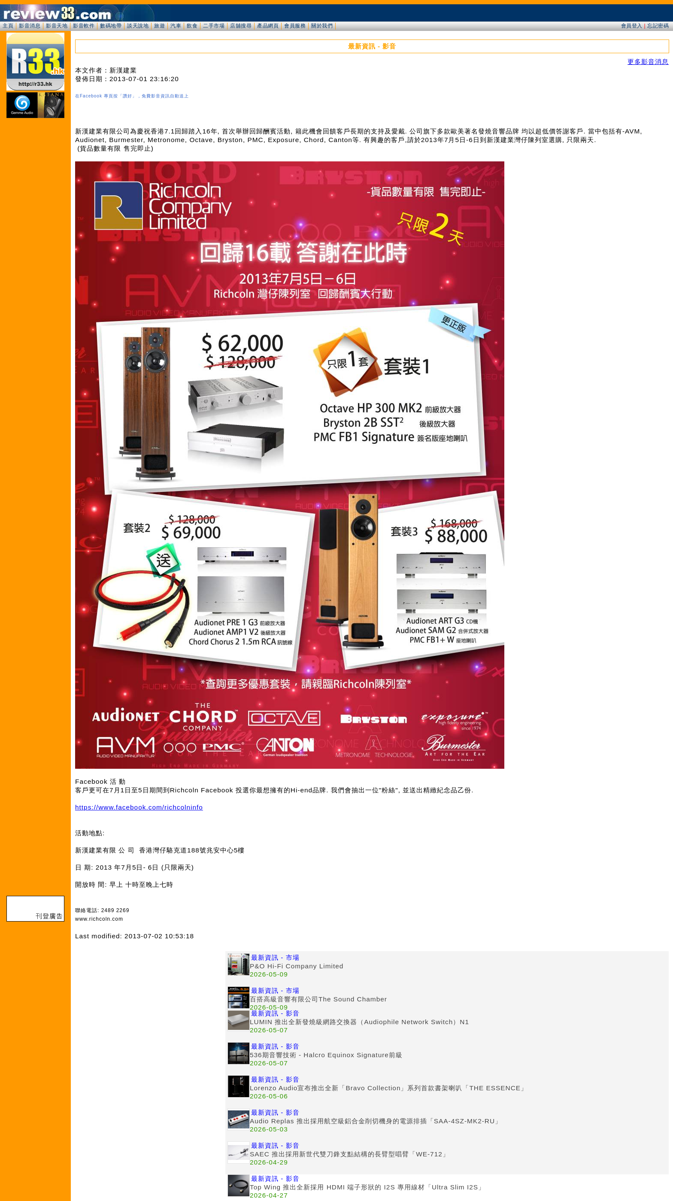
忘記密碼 (658, 26)
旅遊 (159, 26)
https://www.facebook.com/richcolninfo (139, 807)
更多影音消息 (648, 61)
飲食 (192, 26)
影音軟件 (83, 26)
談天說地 (138, 26)
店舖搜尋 (241, 26)
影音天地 (56, 26)
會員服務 (295, 26)
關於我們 (322, 26)
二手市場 (213, 26)
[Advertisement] (150, 1011)
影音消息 (29, 26)
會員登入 (632, 26)
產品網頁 (268, 26)
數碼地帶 (110, 26)
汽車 (175, 26)
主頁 (8, 26)
